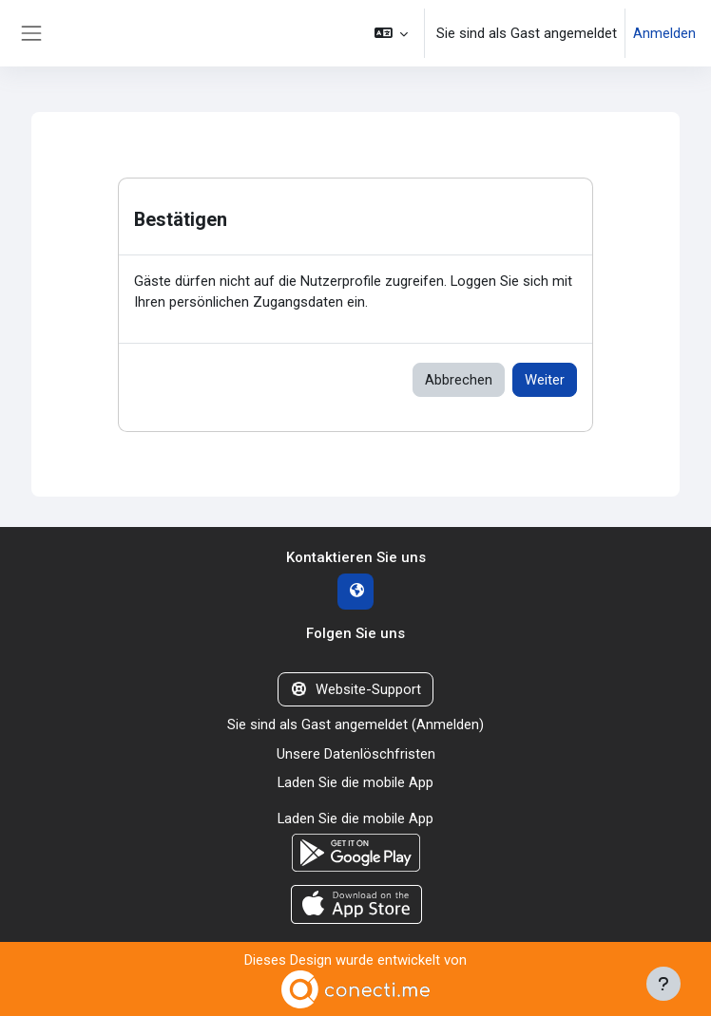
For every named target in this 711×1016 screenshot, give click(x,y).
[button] (391, 33)
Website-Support (355, 689)
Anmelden (664, 33)
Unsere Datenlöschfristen (356, 753)
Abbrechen (458, 379)
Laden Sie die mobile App (355, 782)
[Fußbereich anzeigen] (663, 984)
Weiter (545, 379)
